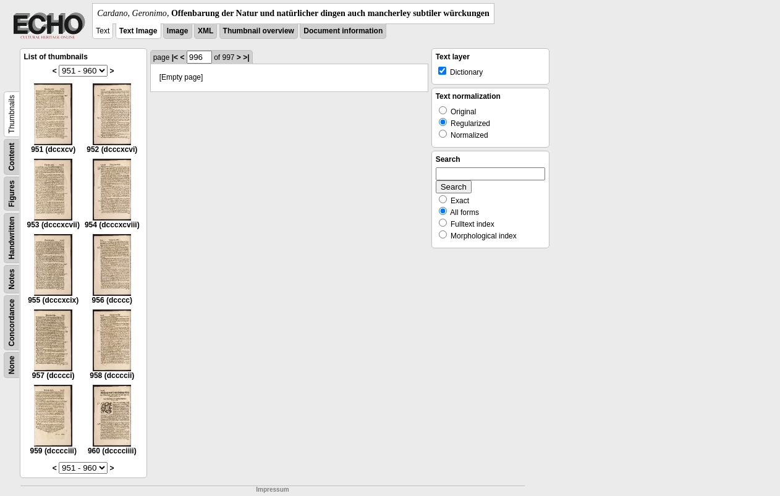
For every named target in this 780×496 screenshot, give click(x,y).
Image (178, 31)
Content (11, 156)
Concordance (11, 323)
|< (175, 57)
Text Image (138, 31)
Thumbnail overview (258, 31)
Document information (343, 31)
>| (246, 57)
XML (205, 31)
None (11, 365)
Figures (11, 193)
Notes (11, 279)
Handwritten (11, 238)
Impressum (272, 489)
